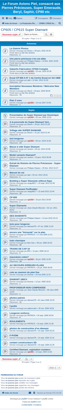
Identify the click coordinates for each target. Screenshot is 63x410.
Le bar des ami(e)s (27, 53)
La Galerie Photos (19, 48)
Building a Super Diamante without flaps (31, 181)
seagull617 (31, 183)
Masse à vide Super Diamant (24, 147)
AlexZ (29, 91)
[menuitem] (9, 18)
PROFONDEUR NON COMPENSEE (28, 287)
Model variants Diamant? (23, 155)
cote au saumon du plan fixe (24, 272)
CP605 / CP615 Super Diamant (24, 30)
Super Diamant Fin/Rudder (23, 189)
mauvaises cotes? (19, 257)
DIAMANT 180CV (18, 279)
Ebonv (30, 51)
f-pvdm (13, 306)
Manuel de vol (17, 172)
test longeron (17, 138)
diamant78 (31, 226)
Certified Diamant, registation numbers (30, 349)
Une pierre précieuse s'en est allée (28, 58)
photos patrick (17, 298)
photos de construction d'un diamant (29, 328)
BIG (29, 251)
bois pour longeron (20, 224)
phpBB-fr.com (36, 402)
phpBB (23, 399)
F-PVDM (14, 335)
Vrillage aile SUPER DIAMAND (25, 130)
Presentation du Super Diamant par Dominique (34, 115)
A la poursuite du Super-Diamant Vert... (30, 122)
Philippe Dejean (33, 61)
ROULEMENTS (17, 321)
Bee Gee (31, 243)
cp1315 (30, 71)
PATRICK (31, 235)
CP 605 (13, 197)
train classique (17, 240)
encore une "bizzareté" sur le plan (27, 232)
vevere (30, 149)
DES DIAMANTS (18, 216)
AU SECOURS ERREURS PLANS (27, 265)
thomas (30, 275)
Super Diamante (18, 205)
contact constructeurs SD (23, 342)
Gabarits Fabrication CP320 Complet (29, 69)
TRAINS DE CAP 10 (20, 249)
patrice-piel (31, 308)
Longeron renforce (19, 313)
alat (28, 80)
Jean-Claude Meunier (36, 208)
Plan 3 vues (16, 100)
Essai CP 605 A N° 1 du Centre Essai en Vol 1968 (35, 78)
